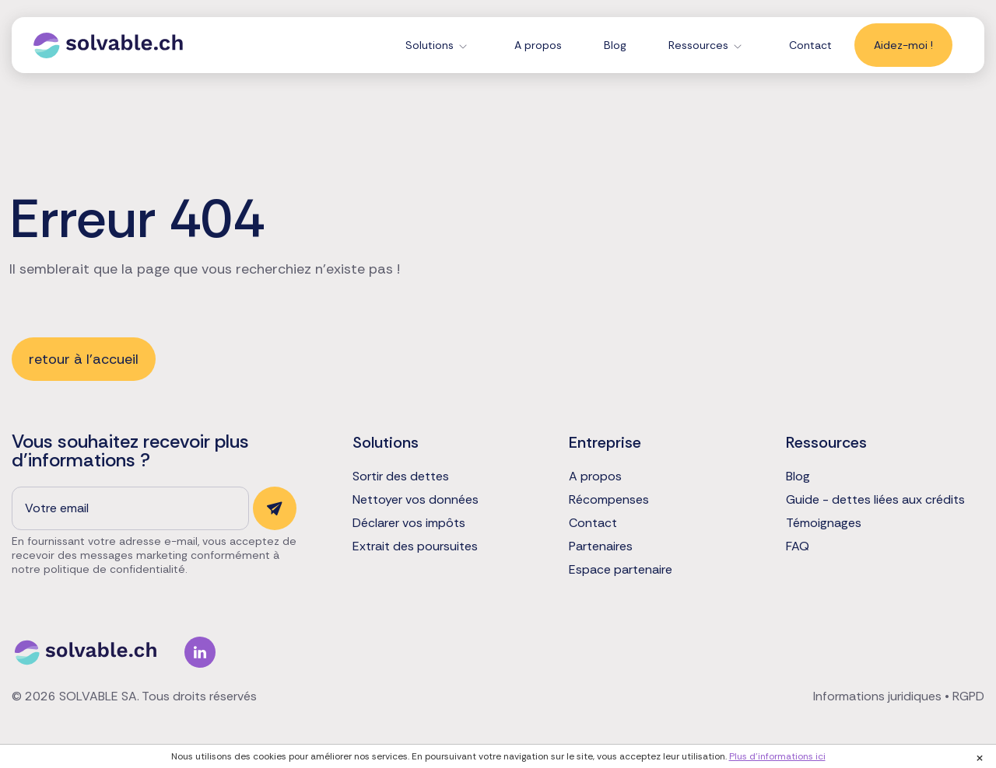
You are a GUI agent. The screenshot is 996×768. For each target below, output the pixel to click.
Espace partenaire (620, 570)
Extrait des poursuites (415, 546)
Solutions (429, 45)
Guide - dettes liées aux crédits (875, 500)
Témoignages (823, 523)
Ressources (698, 45)
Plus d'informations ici (777, 756)
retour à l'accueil (84, 359)
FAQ (797, 546)
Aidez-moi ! (903, 45)
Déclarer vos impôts (408, 523)
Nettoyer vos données (415, 500)
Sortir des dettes (400, 476)
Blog (615, 45)
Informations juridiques (877, 696)
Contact (810, 45)
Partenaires (601, 546)
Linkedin (200, 652)
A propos (538, 45)
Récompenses (609, 500)
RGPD (968, 696)
